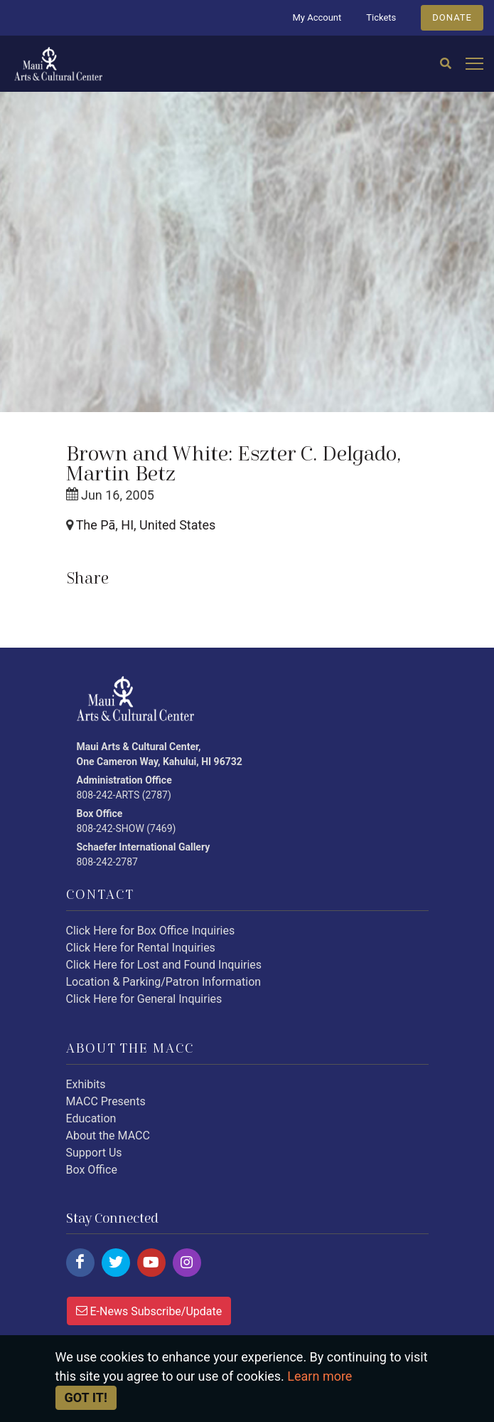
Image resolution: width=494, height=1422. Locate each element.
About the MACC (108, 1135)
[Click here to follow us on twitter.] (116, 1262)
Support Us (94, 1152)
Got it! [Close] (86, 1397)
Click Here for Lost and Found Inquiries (164, 964)
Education (91, 1118)
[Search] (445, 64)
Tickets (381, 17)
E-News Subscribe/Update (149, 1310)
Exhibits (86, 1084)
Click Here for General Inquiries (144, 999)
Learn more (319, 1376)
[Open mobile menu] (474, 64)
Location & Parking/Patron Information (164, 982)
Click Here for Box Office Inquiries (150, 930)
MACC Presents (106, 1101)
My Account (316, 17)
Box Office (91, 1169)
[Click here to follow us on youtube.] (151, 1262)
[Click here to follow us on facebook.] (80, 1262)
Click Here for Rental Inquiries (140, 947)
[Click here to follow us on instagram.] (187, 1262)
